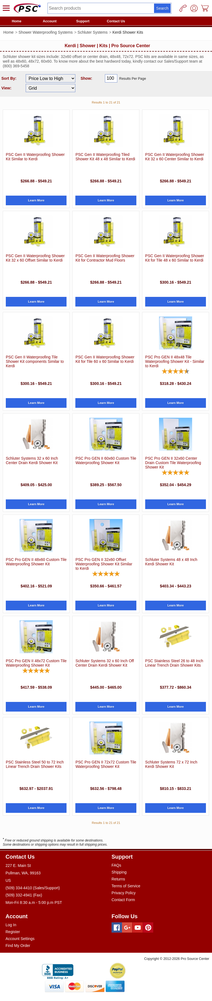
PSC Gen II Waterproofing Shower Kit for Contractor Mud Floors (104, 258)
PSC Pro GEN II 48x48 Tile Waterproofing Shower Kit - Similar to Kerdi (174, 361)
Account (50, 21)
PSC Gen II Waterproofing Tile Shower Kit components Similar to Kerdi (35, 361)
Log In (11, 925)
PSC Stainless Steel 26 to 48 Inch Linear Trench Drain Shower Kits (174, 663)
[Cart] (205, 8)
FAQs (116, 865)
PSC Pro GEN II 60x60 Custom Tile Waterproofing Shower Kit (105, 460)
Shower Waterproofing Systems (45, 32)
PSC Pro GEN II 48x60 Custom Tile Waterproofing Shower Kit (36, 561)
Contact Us (116, 21)
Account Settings (20, 938)
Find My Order (18, 945)
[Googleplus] (127, 927)
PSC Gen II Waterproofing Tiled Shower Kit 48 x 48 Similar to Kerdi (105, 156)
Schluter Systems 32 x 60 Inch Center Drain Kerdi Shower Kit (32, 460)
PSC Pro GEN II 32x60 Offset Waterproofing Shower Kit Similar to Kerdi (103, 564)
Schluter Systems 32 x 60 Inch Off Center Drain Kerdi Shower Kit (104, 663)
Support (82, 21)
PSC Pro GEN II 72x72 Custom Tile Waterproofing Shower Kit (105, 764)
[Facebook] (117, 927)
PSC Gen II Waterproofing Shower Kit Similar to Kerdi (35, 156)
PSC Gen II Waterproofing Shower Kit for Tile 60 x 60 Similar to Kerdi (104, 359)
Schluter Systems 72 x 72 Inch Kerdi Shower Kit (171, 764)
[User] (194, 8)
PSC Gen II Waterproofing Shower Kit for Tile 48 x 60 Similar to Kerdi (174, 258)
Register (13, 932)
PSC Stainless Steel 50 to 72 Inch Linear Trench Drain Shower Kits (35, 764)
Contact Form (123, 900)
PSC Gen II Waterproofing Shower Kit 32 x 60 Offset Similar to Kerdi (35, 258)
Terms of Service (126, 886)
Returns (118, 879)
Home (17, 21)
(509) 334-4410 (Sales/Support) (33, 888)
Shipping (119, 872)
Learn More (36, 200)
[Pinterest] (148, 927)
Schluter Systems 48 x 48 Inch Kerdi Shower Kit (171, 561)
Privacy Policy (124, 893)
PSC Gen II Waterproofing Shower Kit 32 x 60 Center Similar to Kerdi (174, 156)
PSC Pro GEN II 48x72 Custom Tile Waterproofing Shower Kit (36, 663)
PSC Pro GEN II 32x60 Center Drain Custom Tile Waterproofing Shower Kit (173, 462)
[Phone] (183, 8)
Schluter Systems (93, 32)
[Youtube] (137, 927)
